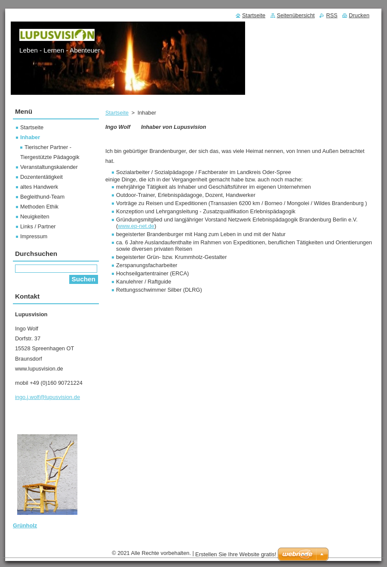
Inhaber (30, 137)
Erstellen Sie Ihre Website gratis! (235, 554)
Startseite (117, 112)
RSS (331, 15)
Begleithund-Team (42, 196)
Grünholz (25, 525)
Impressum (33, 236)
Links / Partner (38, 226)
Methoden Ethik (39, 206)
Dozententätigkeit (41, 177)
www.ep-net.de (136, 226)
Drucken (359, 15)
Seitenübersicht (296, 15)
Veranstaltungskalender (49, 167)
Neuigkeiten (34, 216)
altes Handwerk (39, 187)
